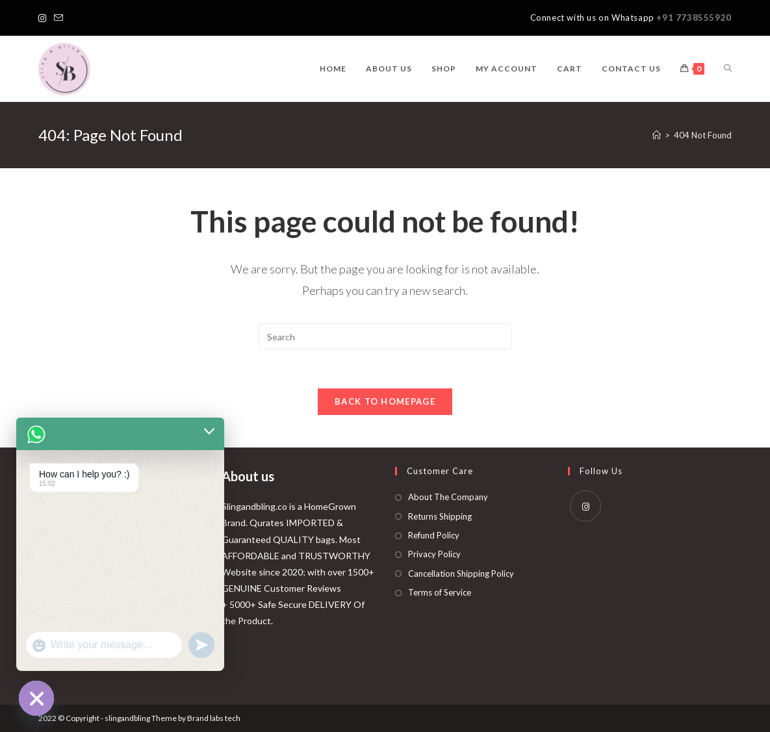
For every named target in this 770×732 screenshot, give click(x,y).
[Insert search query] (385, 336)
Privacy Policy (434, 554)
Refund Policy (433, 535)
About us (248, 476)
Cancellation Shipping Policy (461, 573)
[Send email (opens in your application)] (58, 18)
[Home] (656, 135)
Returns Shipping (440, 516)
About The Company (448, 497)
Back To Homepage (385, 401)
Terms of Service (439, 592)
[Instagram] (44, 18)
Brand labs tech (213, 718)
